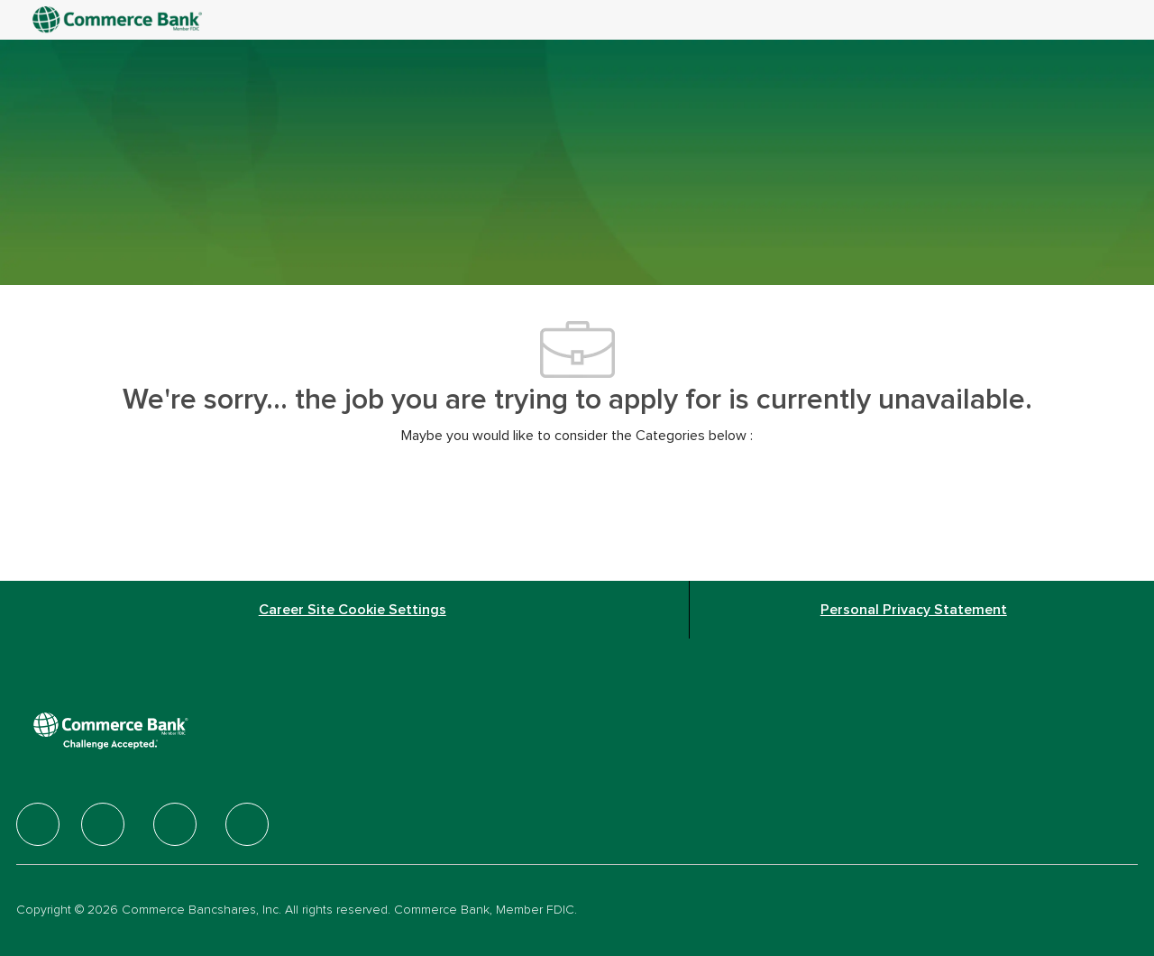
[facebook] (38, 824)
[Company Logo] (119, 20)
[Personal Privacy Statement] (913, 610)
